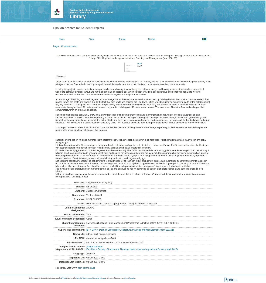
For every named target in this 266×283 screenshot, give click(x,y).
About (91, 39)
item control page (86, 268)
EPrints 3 (64, 278)
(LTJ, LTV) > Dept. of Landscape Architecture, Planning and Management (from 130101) (130, 229)
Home (62, 39)
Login (56, 46)
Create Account (69, 46)
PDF (139, 63)
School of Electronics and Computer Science (90, 278)
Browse (121, 39)
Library (78, 16)
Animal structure (94, 246)
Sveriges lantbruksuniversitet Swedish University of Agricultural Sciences (92, 11)
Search (151, 39)
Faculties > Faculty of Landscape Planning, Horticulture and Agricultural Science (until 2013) (132, 249)
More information (129, 278)
